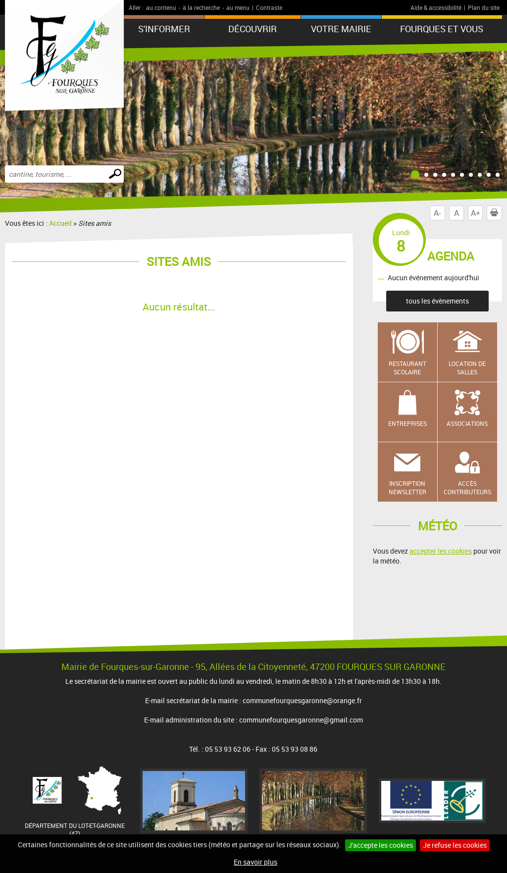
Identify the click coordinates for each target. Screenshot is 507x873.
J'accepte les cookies (380, 845)
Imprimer (496, 212)
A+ (475, 212)
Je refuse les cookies (455, 845)
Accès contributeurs (467, 487)
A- (437, 212)
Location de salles (467, 367)
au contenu (161, 7)
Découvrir (252, 29)
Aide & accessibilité (435, 7)
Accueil (60, 223)
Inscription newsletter (407, 487)
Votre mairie (341, 29)
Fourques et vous (441, 29)
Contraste (269, 7)
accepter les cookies (440, 551)
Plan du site (484, 7)
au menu (238, 7)
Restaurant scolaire (407, 367)
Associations (467, 423)
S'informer (164, 29)
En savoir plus (255, 862)
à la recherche (201, 7)
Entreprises (407, 423)
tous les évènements (437, 301)
